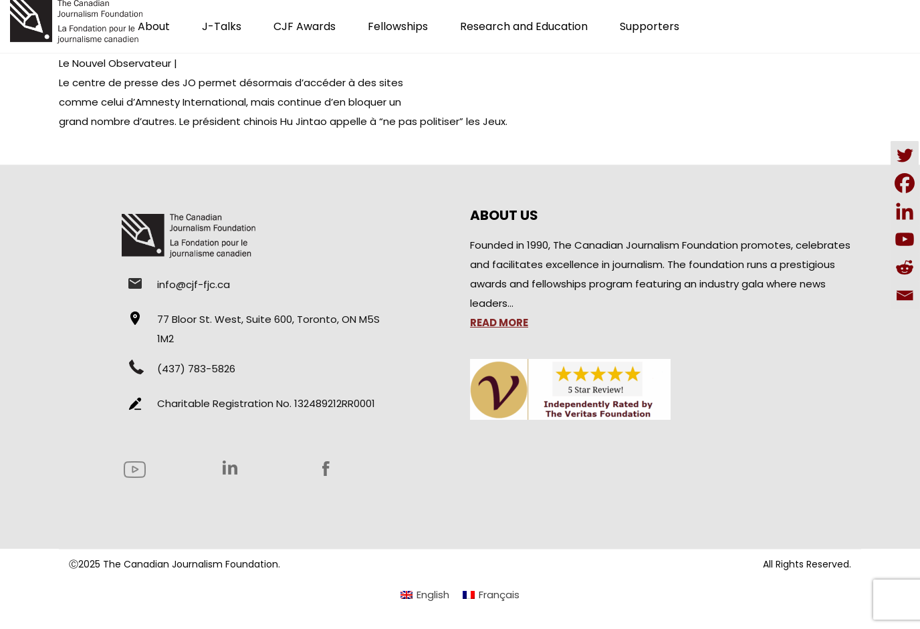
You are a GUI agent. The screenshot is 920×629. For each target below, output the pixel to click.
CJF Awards (304, 26)
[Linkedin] (905, 211)
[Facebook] (905, 183)
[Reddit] (905, 267)
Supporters (649, 26)
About (154, 26)
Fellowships (398, 26)
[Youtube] (905, 239)
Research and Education (524, 26)
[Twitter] (905, 155)
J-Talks (221, 26)
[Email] (905, 295)
